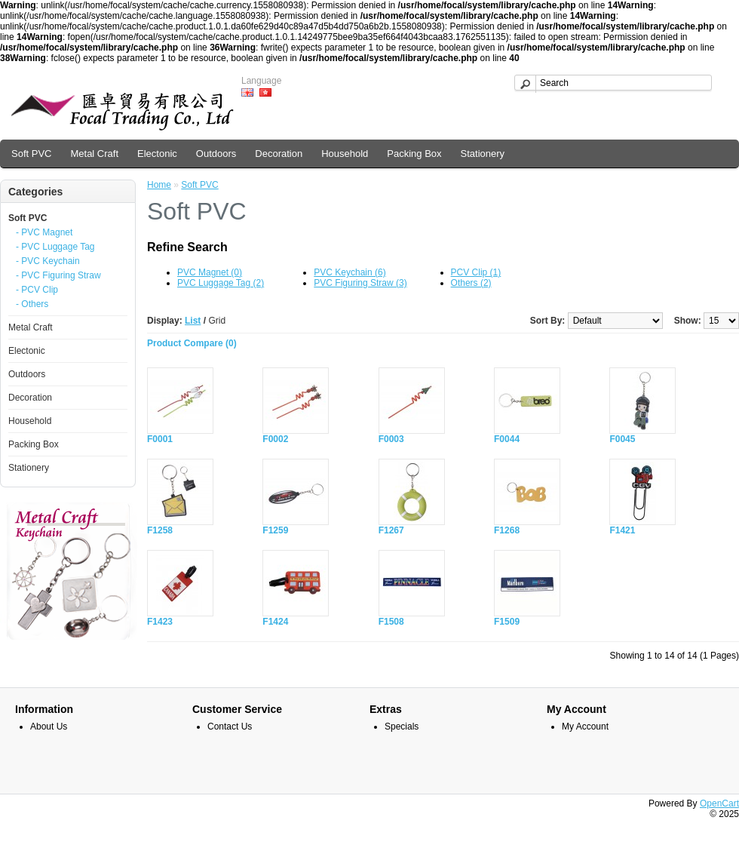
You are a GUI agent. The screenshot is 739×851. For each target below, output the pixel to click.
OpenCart (719, 803)
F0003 (391, 439)
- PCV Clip (37, 289)
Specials (402, 726)
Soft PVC (31, 153)
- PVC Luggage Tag (55, 246)
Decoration (278, 153)
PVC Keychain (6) (349, 272)
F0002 (275, 439)
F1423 (160, 621)
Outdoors (216, 153)
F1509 (507, 621)
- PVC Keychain (48, 261)
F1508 (391, 621)
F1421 (622, 530)
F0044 (507, 439)
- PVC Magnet (44, 232)
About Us (48, 726)
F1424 (275, 621)
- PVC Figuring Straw (58, 275)
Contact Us (229, 726)
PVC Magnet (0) (209, 272)
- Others (32, 304)
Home (159, 185)
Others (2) (471, 283)
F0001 (160, 439)
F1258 (160, 530)
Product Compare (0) (192, 343)
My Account (585, 726)
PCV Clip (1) (476, 272)
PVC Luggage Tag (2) (220, 283)
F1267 (391, 530)
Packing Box (414, 153)
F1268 (507, 530)
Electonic (157, 153)
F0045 (622, 439)
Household (344, 153)
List (193, 320)
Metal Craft (94, 153)
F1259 (275, 530)
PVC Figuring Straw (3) (360, 283)
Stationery (483, 153)
